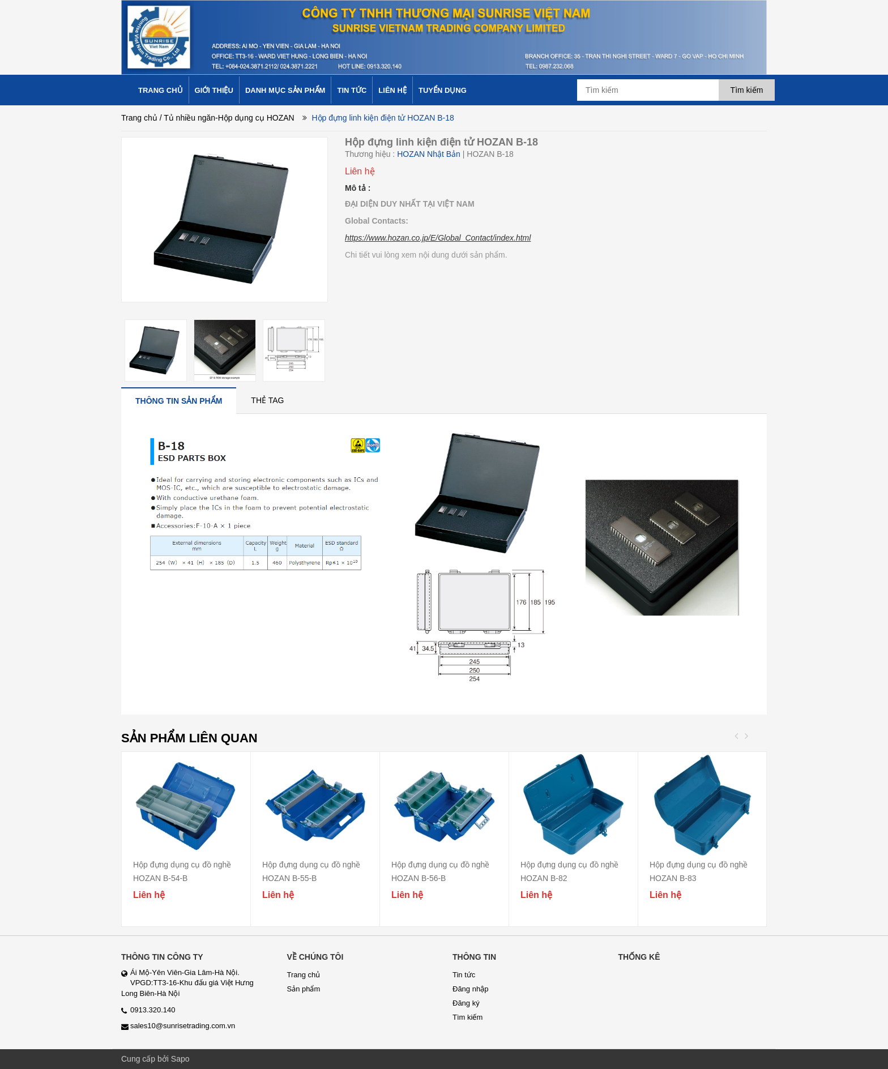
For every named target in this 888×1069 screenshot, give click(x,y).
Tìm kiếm (467, 1017)
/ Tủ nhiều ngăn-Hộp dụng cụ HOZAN (227, 117)
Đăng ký (466, 1003)
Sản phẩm (304, 989)
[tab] (178, 400)
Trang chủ (139, 117)
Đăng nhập (470, 989)
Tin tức (463, 974)
